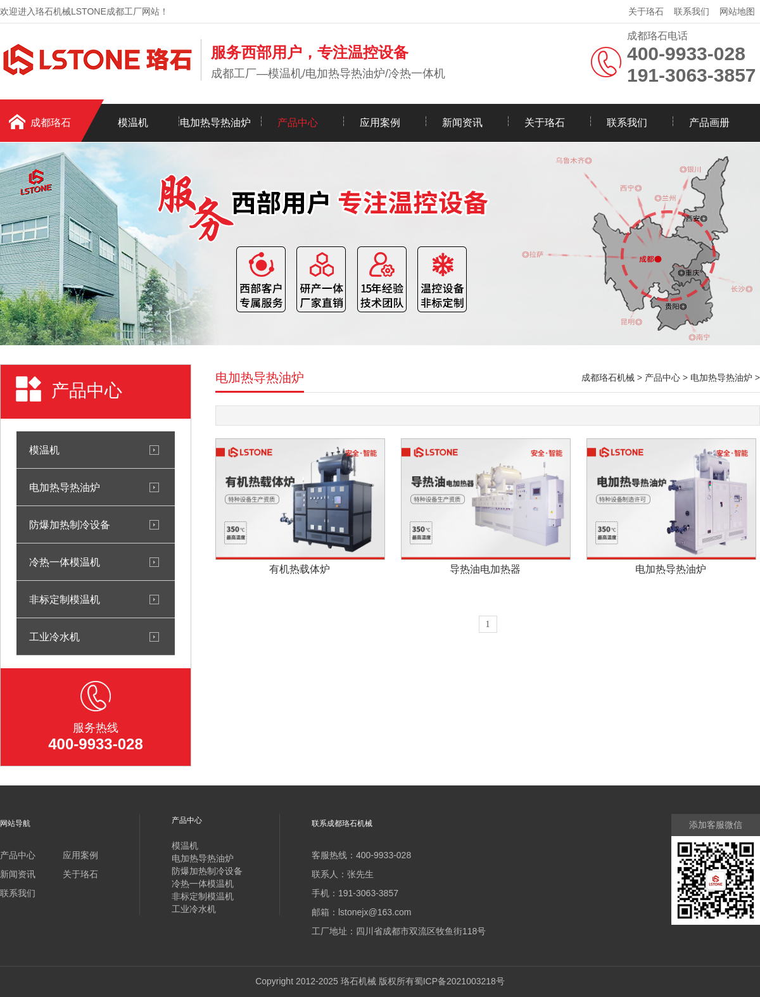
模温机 (133, 122)
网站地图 (737, 11)
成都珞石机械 (608, 377)
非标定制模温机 (64, 599)
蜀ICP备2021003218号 (459, 981)
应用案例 (380, 122)
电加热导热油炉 (215, 122)
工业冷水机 (54, 636)
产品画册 (709, 122)
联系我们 (691, 11)
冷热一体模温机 (64, 562)
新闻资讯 (462, 122)
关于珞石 (646, 11)
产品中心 (297, 122)
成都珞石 (50, 122)
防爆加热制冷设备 (69, 524)
